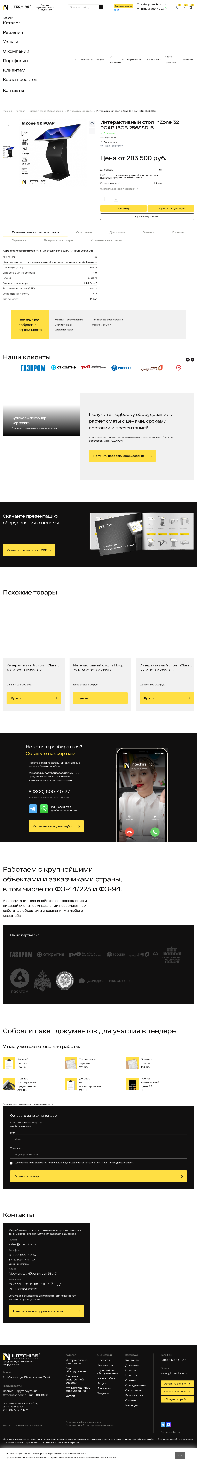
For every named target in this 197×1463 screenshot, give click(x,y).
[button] (188, 359)
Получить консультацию (171, 208)
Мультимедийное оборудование (77, 1389)
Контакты (13, 90)
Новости (131, 1375)
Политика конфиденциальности (83, 1422)
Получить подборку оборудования (118, 455)
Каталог (8, 17)
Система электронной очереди (74, 1379)
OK (180, 1455)
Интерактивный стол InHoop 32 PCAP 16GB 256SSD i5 (98, 667)
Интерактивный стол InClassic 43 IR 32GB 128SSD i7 (33, 667)
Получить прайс (176, 1399)
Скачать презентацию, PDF (27, 550)
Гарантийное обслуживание (107, 1372)
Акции (101, 1383)
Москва (12, 1377)
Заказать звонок (123, 6)
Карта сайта (106, 1378)
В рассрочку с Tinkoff (147, 216)
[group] (58, 153)
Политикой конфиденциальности (114, 1162)
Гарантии (19, 240)
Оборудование (135, 1385)
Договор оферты (170, 1432)
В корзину (123, 208)
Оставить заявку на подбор (53, 826)
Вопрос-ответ (135, 1395)
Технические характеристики (35, 232)
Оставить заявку (27, 1176)
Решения (13, 32)
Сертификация (63, 325)
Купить (34, 698)
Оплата (148, 232)
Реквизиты (105, 1365)
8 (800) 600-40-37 (49, 791)
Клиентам (14, 69)
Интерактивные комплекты (76, 1362)
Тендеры (103, 1393)
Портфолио (15, 60)
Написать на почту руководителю (38, 1311)
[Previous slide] (9, 125)
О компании (16, 51)
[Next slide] (9, 180)
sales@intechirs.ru (22, 1244)
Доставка (117, 232)
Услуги (10, 41)
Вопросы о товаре (58, 240)
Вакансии (104, 1388)
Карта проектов (20, 79)
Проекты (103, 1360)
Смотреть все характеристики (117, 189)
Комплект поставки (106, 240)
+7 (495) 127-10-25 (22, 1260)
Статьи (130, 1380)
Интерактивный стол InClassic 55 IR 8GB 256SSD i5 (166, 667)
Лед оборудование (75, 1370)
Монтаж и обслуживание (69, 320)
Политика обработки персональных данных (90, 1425)
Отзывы (178, 232)
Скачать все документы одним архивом (26, 1104)
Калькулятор (134, 1405)
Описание (84, 232)
